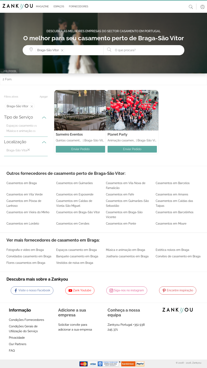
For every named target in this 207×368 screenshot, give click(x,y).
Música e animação (19, 131)
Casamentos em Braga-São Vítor (78, 212)
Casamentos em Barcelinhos (174, 212)
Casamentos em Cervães (72, 223)
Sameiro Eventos (69, 134)
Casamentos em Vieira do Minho (27, 212)
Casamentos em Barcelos (173, 183)
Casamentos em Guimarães (74, 183)
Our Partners (17, 344)
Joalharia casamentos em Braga (127, 256)
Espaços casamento (19, 125)
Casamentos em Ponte (121, 223)
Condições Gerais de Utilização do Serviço (23, 329)
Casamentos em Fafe (120, 194)
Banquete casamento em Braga (77, 256)
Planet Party (117, 134)
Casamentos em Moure (171, 223)
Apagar (44, 96)
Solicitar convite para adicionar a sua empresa (75, 327)
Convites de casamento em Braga (178, 256)
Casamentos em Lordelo (22, 223)
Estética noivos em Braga (172, 249)
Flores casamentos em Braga (25, 262)
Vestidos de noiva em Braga (74, 262)
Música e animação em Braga (125, 249)
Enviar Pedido (80, 149)
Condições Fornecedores (26, 320)
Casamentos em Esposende (74, 194)
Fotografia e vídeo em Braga (25, 249)
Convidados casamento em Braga (28, 256)
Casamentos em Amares (172, 194)
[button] (41, 7)
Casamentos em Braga (21, 183)
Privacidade (17, 337)
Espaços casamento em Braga (76, 249)
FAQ (12, 350)
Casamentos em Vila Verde (24, 194)
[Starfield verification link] (109, 363)
